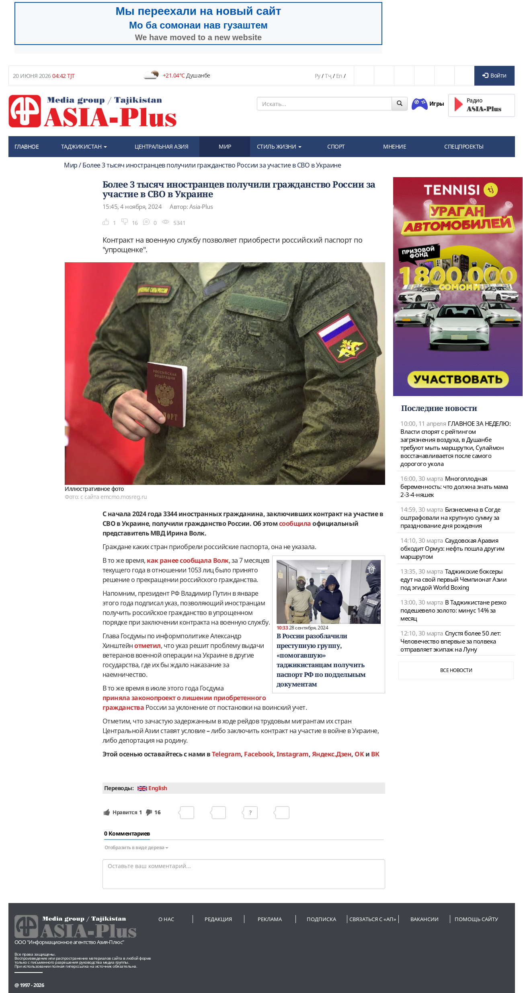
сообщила (295, 523)
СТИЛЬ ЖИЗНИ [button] (279, 146)
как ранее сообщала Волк (188, 560)
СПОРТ (336, 146)
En (339, 76)
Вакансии (424, 919)
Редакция (218, 919)
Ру (317, 76)
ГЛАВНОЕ (26, 146)
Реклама (270, 919)
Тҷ (328, 76)
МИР (225, 146)
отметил (147, 645)
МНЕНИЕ (394, 146)
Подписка (321, 919)
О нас (166, 919)
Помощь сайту (476, 919)
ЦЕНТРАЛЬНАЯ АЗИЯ (161, 146)
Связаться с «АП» (372, 919)
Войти (494, 75)
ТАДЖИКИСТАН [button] (84, 146)
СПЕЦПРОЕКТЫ (464, 146)
